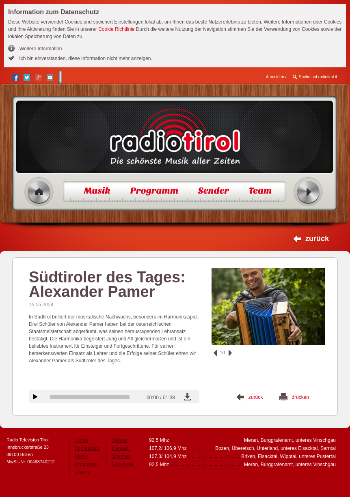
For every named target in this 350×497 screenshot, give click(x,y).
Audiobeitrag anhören (35, 396)
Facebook (123, 464)
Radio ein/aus (308, 192)
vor (230, 353)
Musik (81, 456)
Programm (86, 464)
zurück (317, 238)
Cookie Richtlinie (116, 29)
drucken (300, 397)
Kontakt (120, 448)
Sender (83, 472)
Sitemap (121, 456)
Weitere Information (40, 49)
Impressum (87, 448)
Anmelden (275, 77)
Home (39, 192)
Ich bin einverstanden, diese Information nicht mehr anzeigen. (85, 58)
